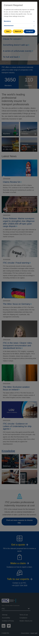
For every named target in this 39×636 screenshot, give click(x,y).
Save (7, 31)
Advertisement (8, 25)
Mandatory (7, 21)
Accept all (29, 31)
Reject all (18, 31)
